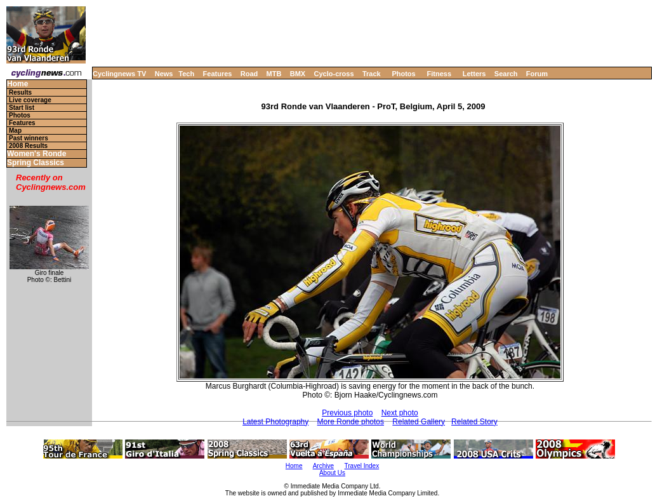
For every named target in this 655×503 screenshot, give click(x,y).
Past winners (28, 138)
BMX (297, 73)
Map (15, 130)
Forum (537, 73)
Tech (186, 73)
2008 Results (28, 145)
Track (371, 73)
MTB (274, 73)
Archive (323, 465)
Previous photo (347, 412)
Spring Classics (35, 163)
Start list (21, 107)
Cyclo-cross (334, 73)
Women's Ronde (36, 154)
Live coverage (30, 100)
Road (249, 73)
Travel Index (362, 465)
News (164, 73)
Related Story (474, 421)
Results (20, 92)
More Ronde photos (350, 421)
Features (217, 73)
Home (17, 84)
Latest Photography (275, 421)
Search (506, 73)
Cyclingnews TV (119, 73)
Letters (474, 73)
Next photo (399, 412)
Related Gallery (418, 421)
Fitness (439, 73)
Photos (403, 73)
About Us (332, 472)
